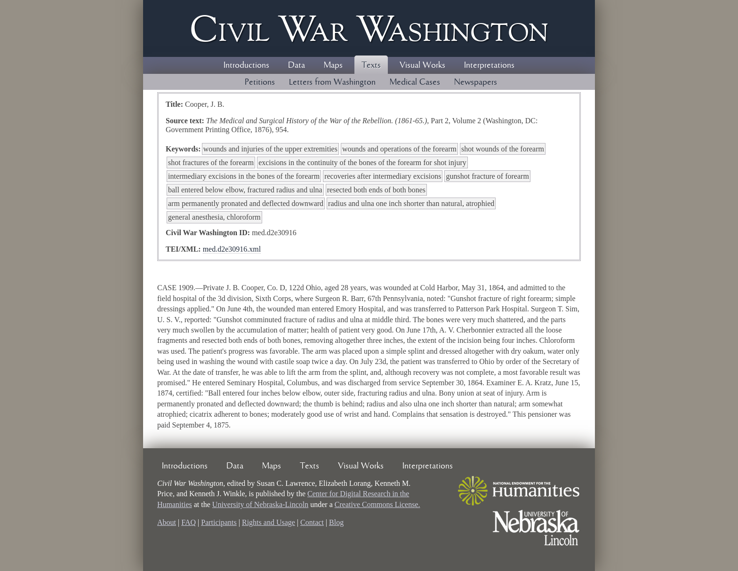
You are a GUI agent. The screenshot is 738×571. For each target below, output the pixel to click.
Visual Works (422, 65)
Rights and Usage (268, 522)
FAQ (188, 522)
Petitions (260, 82)
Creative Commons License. (377, 504)
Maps (333, 65)
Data (296, 65)
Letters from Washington (332, 82)
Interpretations (489, 65)
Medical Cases (415, 82)
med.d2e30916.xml (232, 249)
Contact (312, 522)
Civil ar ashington (369, 28)
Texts (371, 65)
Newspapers (475, 82)
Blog (336, 522)
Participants (219, 522)
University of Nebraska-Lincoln (260, 504)
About (166, 522)
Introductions (246, 65)
